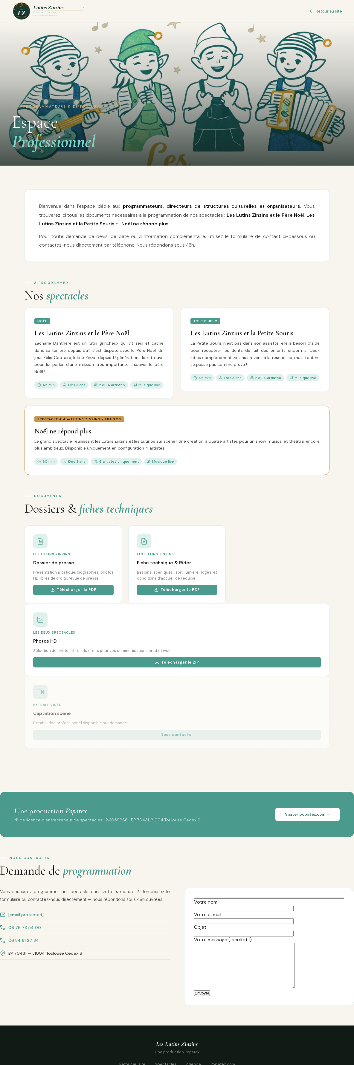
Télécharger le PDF (73, 589)
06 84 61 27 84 (23, 940)
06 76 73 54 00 (24, 927)
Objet (244, 930)
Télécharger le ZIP (177, 662)
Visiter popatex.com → (307, 814)
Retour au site (325, 11)
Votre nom (244, 905)
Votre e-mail (244, 917)
